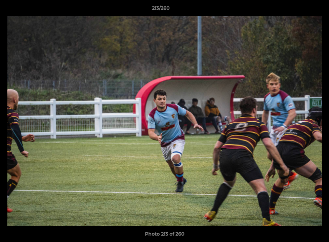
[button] (301, 10)
